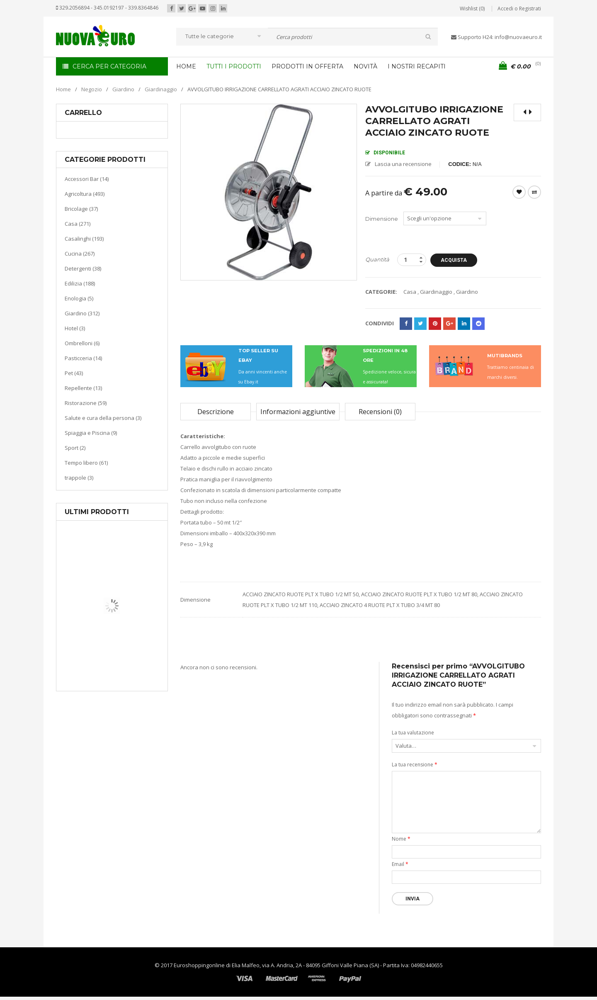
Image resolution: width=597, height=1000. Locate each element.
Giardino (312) (82, 313)
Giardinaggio (161, 89)
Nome (401, 838)
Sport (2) (75, 447)
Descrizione (215, 411)
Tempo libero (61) (86, 462)
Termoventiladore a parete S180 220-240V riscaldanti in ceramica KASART (131, 684)
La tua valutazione (413, 732)
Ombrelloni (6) (82, 343)
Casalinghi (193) (84, 238)
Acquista (457, 260)
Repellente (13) (83, 388)
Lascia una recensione (403, 164)
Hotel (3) (75, 328)
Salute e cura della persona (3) (103, 418)
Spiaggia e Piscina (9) (91, 433)
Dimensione (381, 218)
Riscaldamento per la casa (131, 660)
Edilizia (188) (80, 283)
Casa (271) (77, 223)
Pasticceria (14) (83, 358)
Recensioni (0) (380, 411)
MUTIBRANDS (504, 356)
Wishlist (519, 192)
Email (400, 864)
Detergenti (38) (83, 268)
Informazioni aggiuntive (297, 411)
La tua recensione (414, 764)
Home (63, 89)
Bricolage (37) (81, 208)
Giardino (123, 89)
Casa (110, 649)
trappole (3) (79, 477)
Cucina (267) (80, 253)
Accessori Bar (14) (87, 179)
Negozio (91, 89)
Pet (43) (74, 373)
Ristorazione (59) (86, 403)
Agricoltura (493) (84, 194)
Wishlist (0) (472, 8)
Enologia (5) (79, 298)
